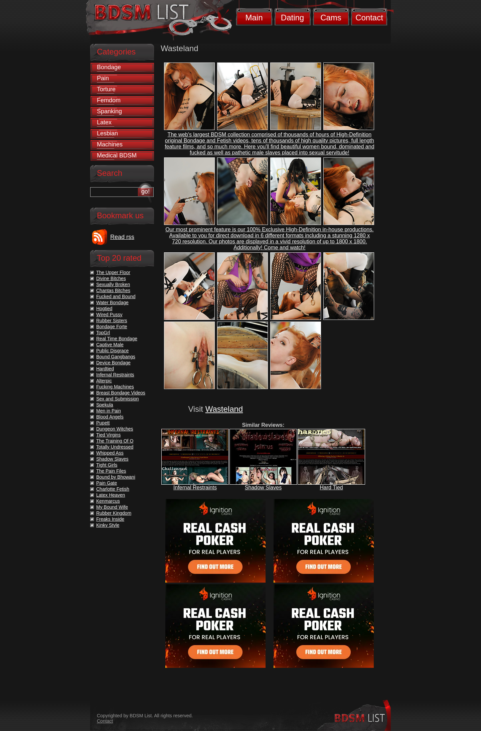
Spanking (109, 111)
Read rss (122, 237)
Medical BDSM (117, 155)
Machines (110, 144)
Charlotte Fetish (112, 489)
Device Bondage (113, 362)
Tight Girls (106, 465)
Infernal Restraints (195, 487)
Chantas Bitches (113, 290)
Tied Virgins (108, 435)
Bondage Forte (111, 326)
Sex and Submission (117, 398)
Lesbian (107, 133)
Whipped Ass (110, 453)
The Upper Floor (113, 272)
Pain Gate (106, 483)
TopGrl (103, 332)
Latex (104, 122)
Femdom (109, 100)
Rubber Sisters (111, 320)
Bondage (109, 67)
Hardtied (105, 368)
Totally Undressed (114, 447)
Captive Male (110, 344)
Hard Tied (331, 487)
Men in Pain (108, 410)
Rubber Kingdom (113, 513)
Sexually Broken (113, 284)
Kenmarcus (108, 501)
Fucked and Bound (116, 296)
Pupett (103, 422)
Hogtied (104, 308)
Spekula (104, 404)
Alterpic (104, 380)
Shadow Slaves (263, 487)
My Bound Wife (112, 507)
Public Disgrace (112, 350)
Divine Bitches (111, 278)
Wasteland (224, 408)
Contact (369, 17)
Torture (106, 89)
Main (254, 17)
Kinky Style (107, 525)
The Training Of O (114, 441)
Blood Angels (110, 416)
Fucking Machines (115, 386)
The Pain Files (111, 471)
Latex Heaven (110, 495)
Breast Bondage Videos (120, 392)
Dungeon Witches (114, 429)
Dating (292, 17)
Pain (103, 78)
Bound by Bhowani (115, 477)
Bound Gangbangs (115, 356)
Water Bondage (112, 302)
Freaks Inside (110, 519)
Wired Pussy (109, 314)
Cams (330, 17)
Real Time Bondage (116, 338)
